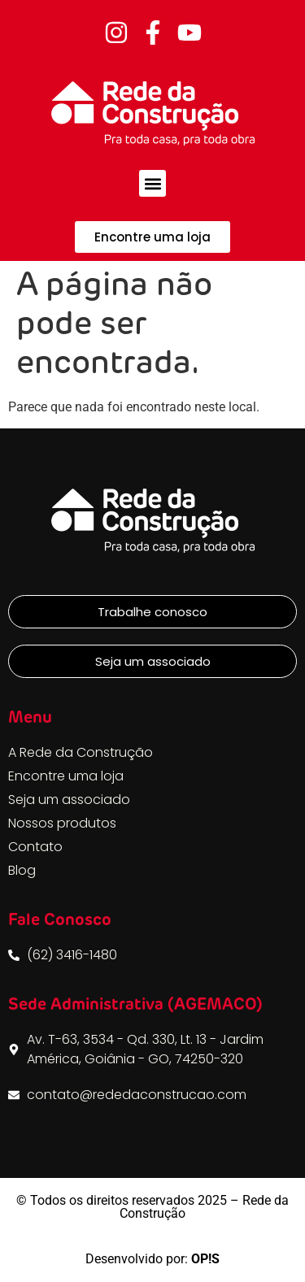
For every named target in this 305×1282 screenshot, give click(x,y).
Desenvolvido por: (152, 1259)
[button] (152, 183)
